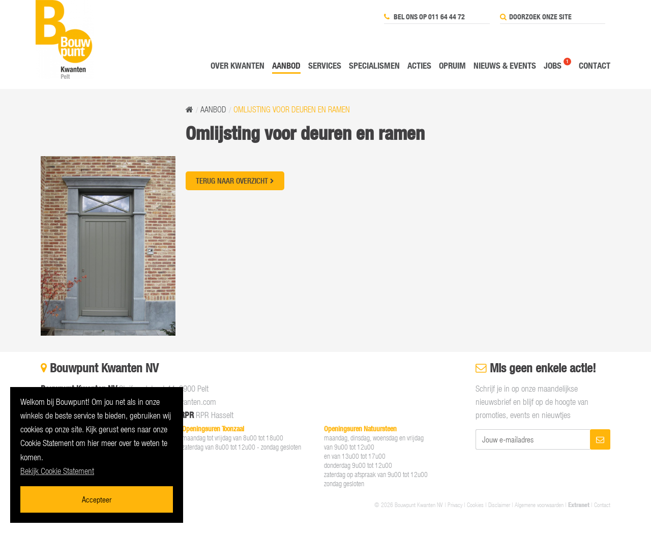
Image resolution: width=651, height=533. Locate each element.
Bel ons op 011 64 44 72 (424, 16)
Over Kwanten (237, 65)
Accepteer (96, 499)
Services (324, 65)
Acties (419, 65)
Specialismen (374, 65)
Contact (594, 65)
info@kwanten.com (186, 402)
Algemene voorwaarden (539, 504)
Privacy (455, 504)
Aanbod (286, 65)
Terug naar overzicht (235, 181)
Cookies (475, 504)
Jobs (552, 65)
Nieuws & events (505, 65)
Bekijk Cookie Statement (57, 471)
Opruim (452, 65)
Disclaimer (499, 504)
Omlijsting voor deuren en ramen (291, 109)
